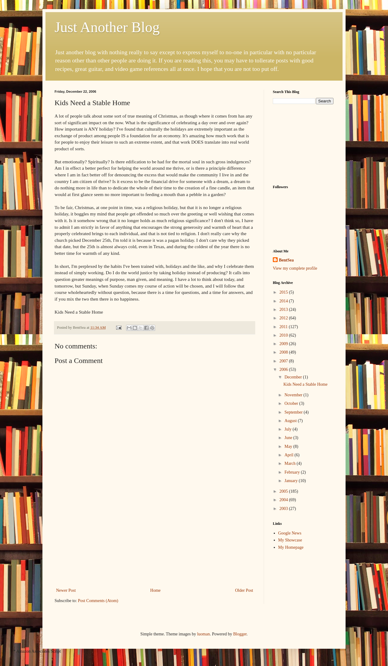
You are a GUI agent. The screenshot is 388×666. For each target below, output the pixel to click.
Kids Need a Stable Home (305, 384)
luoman (203, 634)
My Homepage (291, 547)
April (289, 455)
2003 (284, 508)
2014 (284, 301)
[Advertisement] (154, 541)
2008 (284, 352)
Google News (290, 533)
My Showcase (290, 540)
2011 (284, 327)
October (291, 403)
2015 (284, 292)
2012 (284, 318)
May (288, 446)
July (288, 429)
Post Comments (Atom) (98, 600)
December (293, 377)
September (293, 412)
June (288, 437)
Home (155, 590)
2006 (284, 369)
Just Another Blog (107, 27)
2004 (284, 500)
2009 (284, 343)
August (291, 420)
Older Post (244, 590)
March (290, 463)
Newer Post (66, 590)
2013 (284, 309)
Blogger (239, 634)
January (291, 480)
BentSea (286, 260)
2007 (284, 361)
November (293, 395)
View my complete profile (295, 268)
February (292, 472)
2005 (284, 491)
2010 (284, 335)
